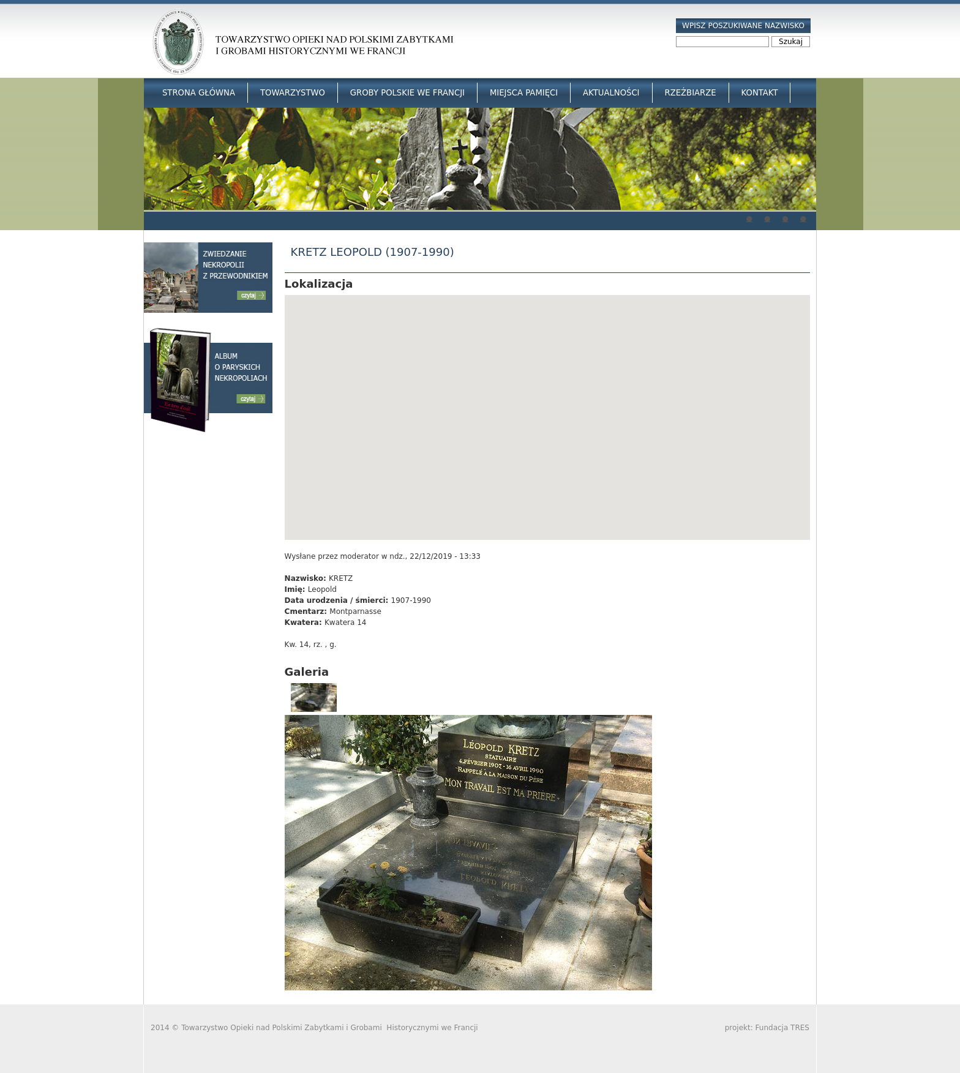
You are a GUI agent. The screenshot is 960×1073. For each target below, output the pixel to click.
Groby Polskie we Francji (407, 92)
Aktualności (611, 92)
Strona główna (198, 92)
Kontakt (759, 92)
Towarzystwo (292, 92)
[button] (547, 406)
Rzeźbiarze (690, 92)
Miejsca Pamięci (524, 92)
